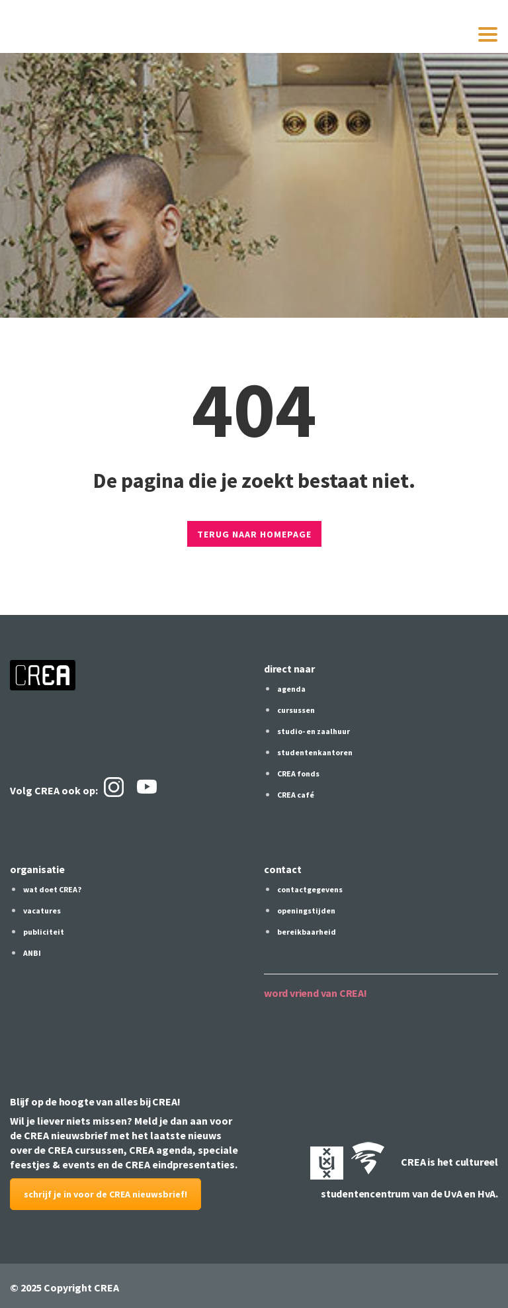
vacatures (42, 910)
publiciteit (43, 932)
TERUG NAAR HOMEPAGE (254, 534)
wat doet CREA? (52, 889)
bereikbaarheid (306, 932)
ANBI (32, 953)
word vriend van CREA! (315, 993)
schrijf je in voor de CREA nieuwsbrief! (105, 1194)
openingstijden (306, 910)
